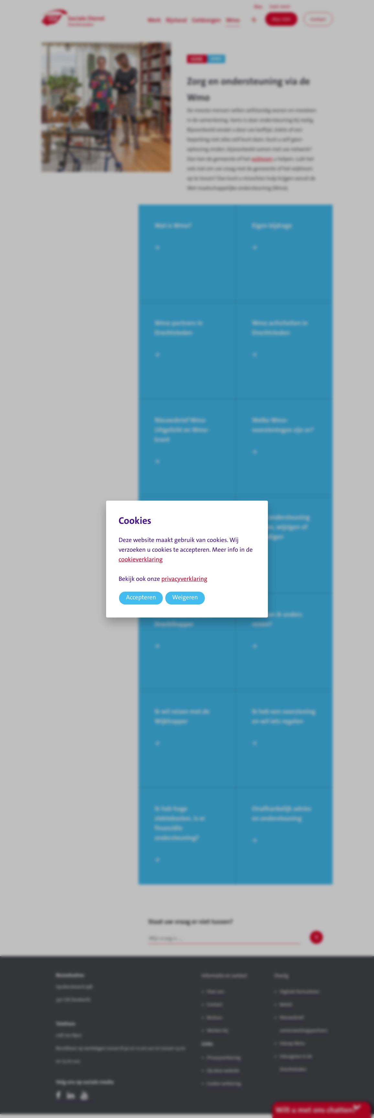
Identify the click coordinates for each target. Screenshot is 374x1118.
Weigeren (185, 597)
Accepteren (141, 597)
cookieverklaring (140, 560)
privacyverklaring (184, 579)
